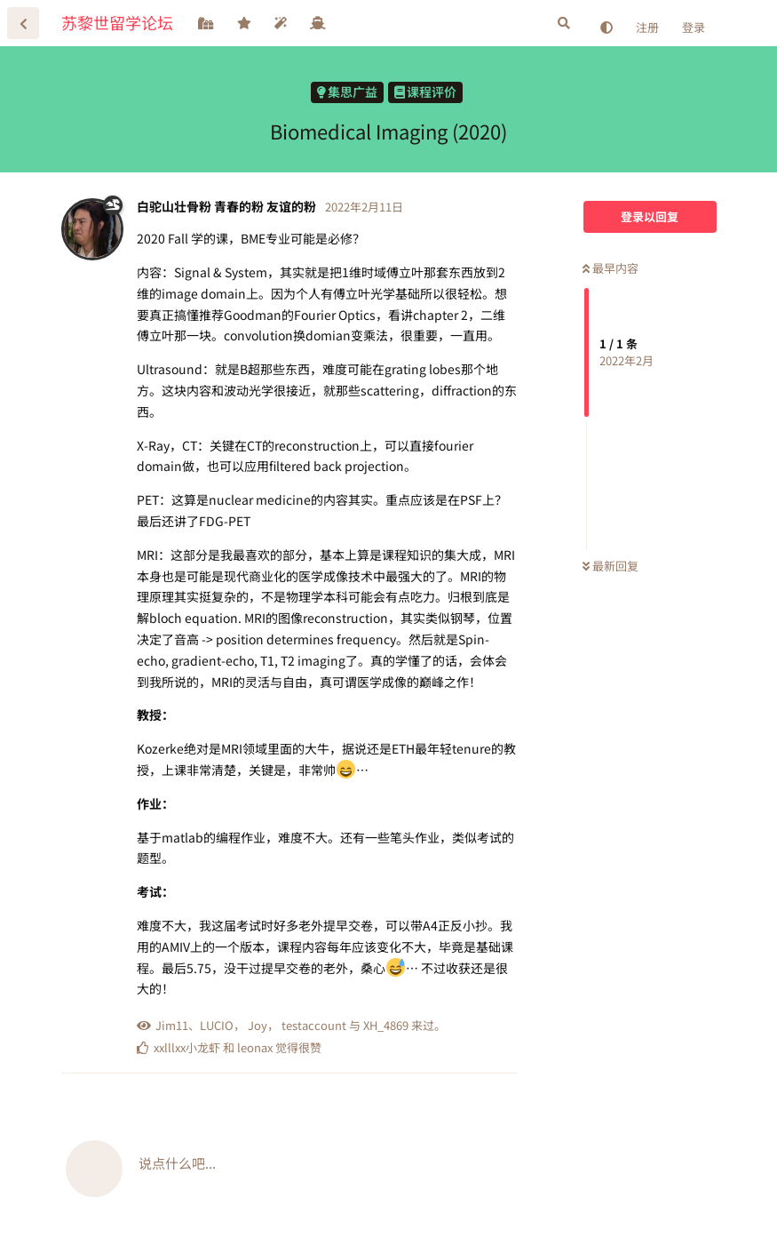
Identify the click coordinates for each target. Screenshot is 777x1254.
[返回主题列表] (23, 23)
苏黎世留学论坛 (117, 22)
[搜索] (564, 23)
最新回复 (610, 565)
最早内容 (610, 268)
